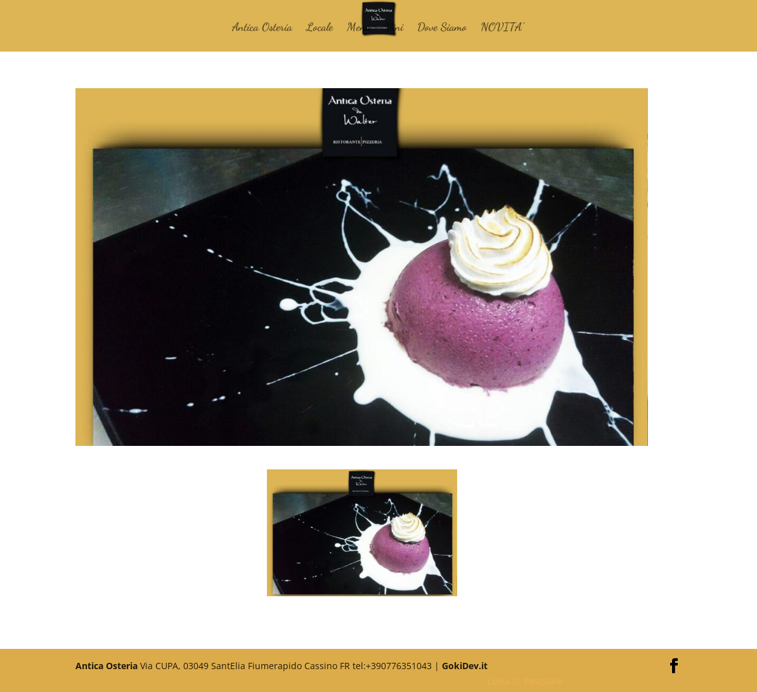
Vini (394, 28)
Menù (359, 28)
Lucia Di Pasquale (525, 681)
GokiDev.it (465, 666)
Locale (319, 28)
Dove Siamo (442, 28)
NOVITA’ (502, 28)
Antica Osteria (262, 28)
